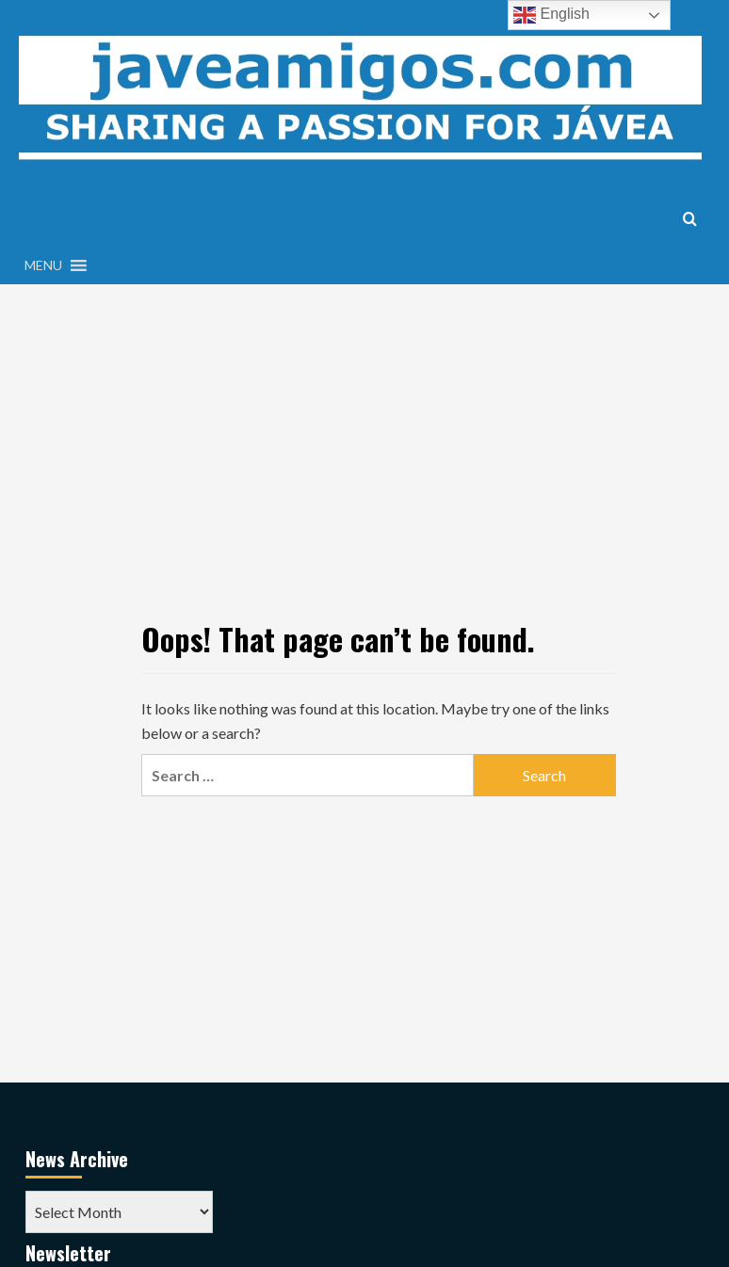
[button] (43, 265)
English (551, 15)
